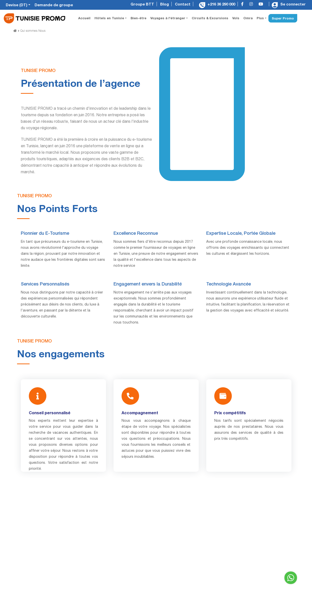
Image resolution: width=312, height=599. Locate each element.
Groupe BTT (142, 4)
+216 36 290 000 (217, 4)
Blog (164, 4)
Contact (182, 4)
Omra (248, 18)
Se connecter (289, 4)
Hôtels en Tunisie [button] (109, 18)
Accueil (85, 17)
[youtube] (262, 4)
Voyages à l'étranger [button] (168, 18)
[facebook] (243, 4)
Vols (235, 18)
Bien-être (138, 18)
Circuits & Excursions (210, 18)
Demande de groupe (54, 4)
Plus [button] (261, 18)
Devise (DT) (17, 4)
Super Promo (283, 18)
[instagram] (252, 4)
